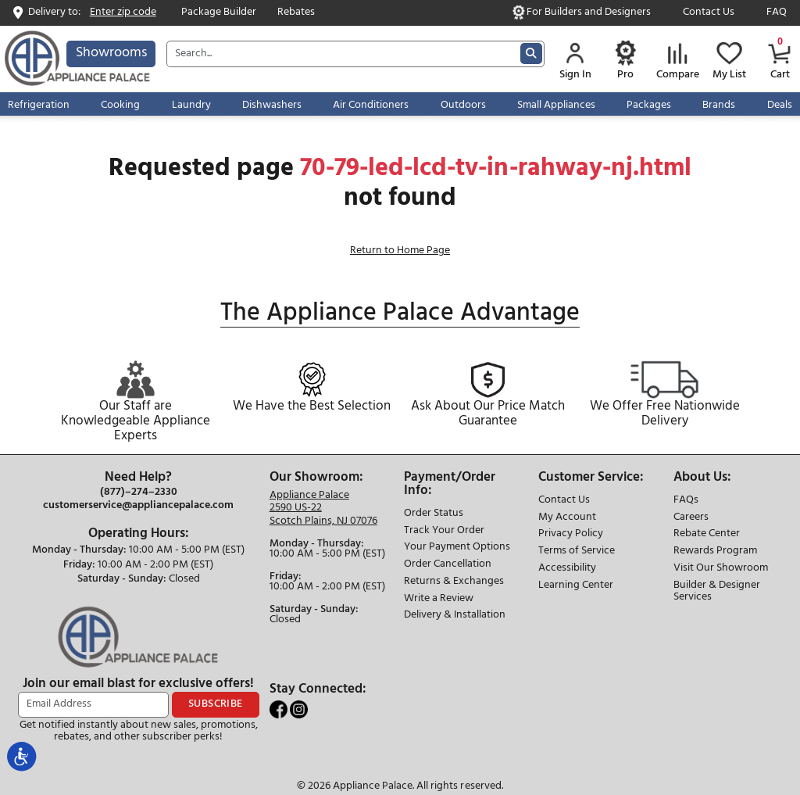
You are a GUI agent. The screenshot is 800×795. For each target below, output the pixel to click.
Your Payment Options (457, 547)
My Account (567, 518)
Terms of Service (576, 551)
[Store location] (323, 508)
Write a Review (438, 599)
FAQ (776, 13)
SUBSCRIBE (215, 704)
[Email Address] (93, 705)
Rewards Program (715, 551)
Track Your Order (444, 531)
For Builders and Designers (589, 13)
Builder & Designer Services (716, 591)
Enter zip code (123, 13)
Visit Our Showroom (720, 569)
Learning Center (575, 586)
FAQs (685, 501)
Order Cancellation (447, 565)
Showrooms (111, 52)
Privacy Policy (570, 534)
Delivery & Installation (454, 615)
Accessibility (567, 569)
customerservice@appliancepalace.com (138, 505)
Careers (691, 518)
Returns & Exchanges (454, 582)
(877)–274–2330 (138, 492)
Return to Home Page (400, 250)
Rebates (296, 13)
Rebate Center (706, 534)
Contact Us (708, 13)
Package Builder (218, 13)
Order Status (433, 514)
